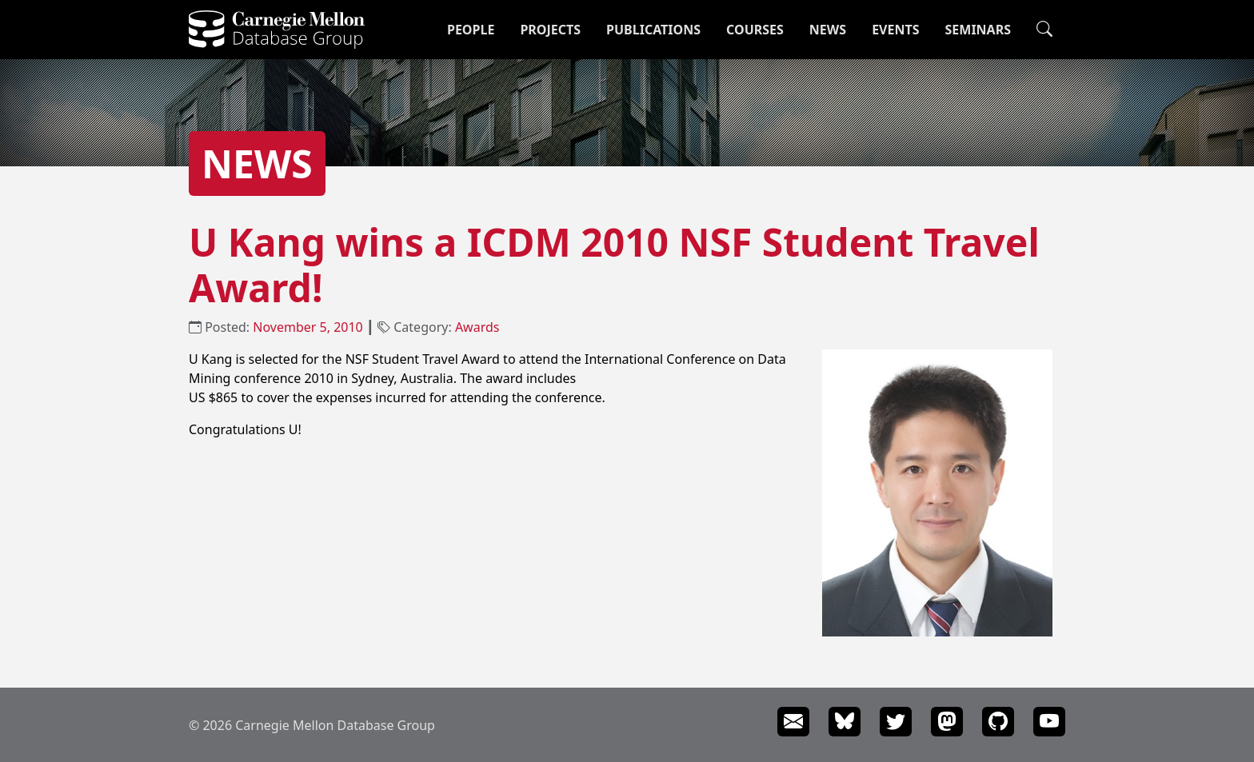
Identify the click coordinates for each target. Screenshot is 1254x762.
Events (895, 29)
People (470, 29)
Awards (477, 327)
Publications (653, 29)
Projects (550, 29)
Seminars (978, 29)
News (827, 29)
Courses (755, 29)
